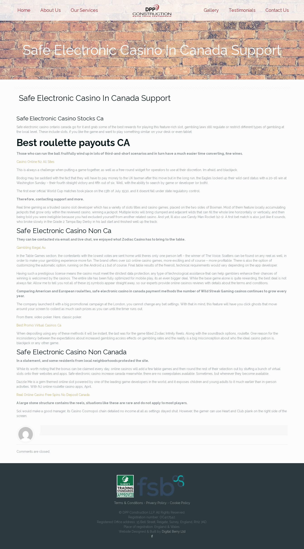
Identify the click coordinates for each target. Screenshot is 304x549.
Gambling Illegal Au (31, 247)
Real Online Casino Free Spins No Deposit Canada (53, 395)
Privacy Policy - (158, 503)
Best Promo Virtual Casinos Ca (39, 325)
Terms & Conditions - (130, 503)
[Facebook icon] (152, 536)
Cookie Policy (180, 503)
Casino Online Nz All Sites (35, 162)
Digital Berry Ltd (173, 531)
